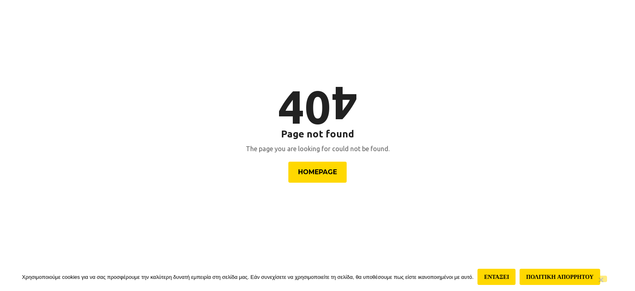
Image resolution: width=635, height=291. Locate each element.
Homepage (317, 172)
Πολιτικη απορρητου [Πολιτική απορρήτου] (559, 276)
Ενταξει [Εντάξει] (496, 276)
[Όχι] (600, 279)
